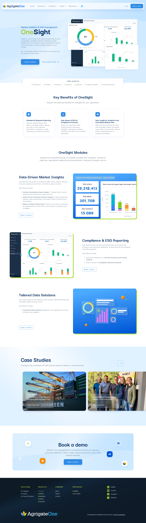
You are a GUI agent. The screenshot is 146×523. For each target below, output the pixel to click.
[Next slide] (120, 363)
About (63, 6)
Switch (41, 501)
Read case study (33, 405)
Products (53, 6)
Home (32, 6)
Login (126, 6)
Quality (41, 496)
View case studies (49, 62)
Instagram (112, 494)
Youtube (111, 490)
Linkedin (111, 487)
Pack (41, 493)
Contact (57, 496)
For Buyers (24, 493)
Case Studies (76, 493)
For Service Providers (27, 496)
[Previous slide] (114, 363)
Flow (41, 499)
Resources (74, 6)
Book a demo (136, 6)
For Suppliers (25, 491)
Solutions (42, 6)
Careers (57, 493)
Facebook (112, 498)
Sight (41, 491)
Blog (75, 491)
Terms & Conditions (119, 514)
